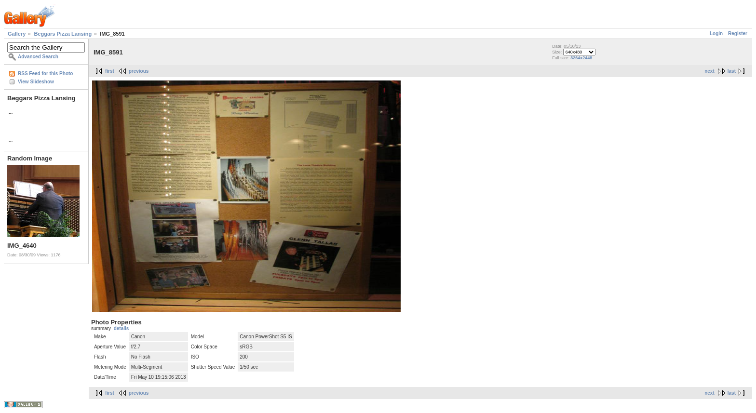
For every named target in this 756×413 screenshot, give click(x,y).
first (109, 71)
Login (716, 33)
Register (737, 33)
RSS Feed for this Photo (45, 73)
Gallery (17, 34)
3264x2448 (581, 57)
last (732, 71)
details (121, 328)
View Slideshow (36, 81)
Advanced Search (38, 56)
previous (139, 71)
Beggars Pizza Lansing (63, 34)
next (709, 71)
